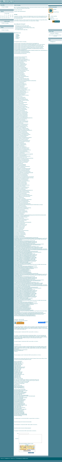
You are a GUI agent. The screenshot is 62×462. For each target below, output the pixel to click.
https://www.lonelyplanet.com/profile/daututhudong (22, 140)
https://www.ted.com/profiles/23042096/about (21, 135)
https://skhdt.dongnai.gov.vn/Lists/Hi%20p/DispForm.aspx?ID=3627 (24, 258)
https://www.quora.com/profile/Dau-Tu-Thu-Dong (21, 141)
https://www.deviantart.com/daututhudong (20, 113)
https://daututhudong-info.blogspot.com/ (20, 84)
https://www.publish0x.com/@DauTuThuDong (21, 95)
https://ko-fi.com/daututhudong (19, 77)
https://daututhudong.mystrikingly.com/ (20, 83)
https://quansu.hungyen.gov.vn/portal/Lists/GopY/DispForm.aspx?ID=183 (25, 254)
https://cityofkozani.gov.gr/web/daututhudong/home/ (22, 309)
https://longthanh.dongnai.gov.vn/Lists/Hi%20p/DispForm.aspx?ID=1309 (25, 260)
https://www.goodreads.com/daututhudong (20, 132)
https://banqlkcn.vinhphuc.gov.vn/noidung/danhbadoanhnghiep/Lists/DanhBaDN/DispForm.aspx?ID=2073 (30, 238)
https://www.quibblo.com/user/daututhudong (21, 202)
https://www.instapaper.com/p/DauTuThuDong (21, 100)
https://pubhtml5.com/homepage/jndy (20, 164)
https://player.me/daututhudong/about (20, 165)
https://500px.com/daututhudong (19, 145)
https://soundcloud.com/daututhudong (20, 108)
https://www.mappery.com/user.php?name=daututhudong (23, 195)
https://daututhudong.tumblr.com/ (19, 73)
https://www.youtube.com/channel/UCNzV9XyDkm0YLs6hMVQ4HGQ (25, 80)
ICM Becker (18, 37)
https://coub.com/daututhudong (19, 82)
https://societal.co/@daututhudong (19, 63)
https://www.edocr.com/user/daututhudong (20, 116)
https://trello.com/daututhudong (19, 142)
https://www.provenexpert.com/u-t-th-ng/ (20, 157)
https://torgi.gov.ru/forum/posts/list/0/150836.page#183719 (23, 262)
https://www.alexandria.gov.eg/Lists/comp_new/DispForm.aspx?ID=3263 (25, 242)
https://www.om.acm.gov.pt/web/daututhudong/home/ (22, 270)
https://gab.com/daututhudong (19, 72)
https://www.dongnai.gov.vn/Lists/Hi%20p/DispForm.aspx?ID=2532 (24, 243)
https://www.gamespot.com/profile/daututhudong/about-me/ (23, 190)
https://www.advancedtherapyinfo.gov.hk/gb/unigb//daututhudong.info (25, 315)
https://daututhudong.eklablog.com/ (19, 94)
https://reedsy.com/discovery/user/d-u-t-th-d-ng (21, 70)
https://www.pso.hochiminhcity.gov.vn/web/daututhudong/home (24, 268)
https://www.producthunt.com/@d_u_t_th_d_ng (21, 107)
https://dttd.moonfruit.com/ (18, 96)
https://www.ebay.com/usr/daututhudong (20, 131)
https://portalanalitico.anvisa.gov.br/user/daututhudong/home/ (23, 310)
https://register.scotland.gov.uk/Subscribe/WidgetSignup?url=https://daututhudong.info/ (27, 252)
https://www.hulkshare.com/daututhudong (20, 111)
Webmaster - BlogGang (54, 33)
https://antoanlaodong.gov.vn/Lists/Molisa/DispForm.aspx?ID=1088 (24, 259)
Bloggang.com (53, 41)
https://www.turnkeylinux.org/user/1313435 (21, 162)
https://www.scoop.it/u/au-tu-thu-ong (19, 105)
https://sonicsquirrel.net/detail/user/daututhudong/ (22, 166)
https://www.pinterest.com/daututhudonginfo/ (21, 112)
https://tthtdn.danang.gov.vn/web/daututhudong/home (22, 271)
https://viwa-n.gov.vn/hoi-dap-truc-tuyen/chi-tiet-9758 (22, 263)
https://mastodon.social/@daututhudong (20, 64)
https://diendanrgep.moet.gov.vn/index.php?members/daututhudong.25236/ (26, 251)
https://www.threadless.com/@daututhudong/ (21, 128)
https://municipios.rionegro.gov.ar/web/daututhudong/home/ (23, 266)
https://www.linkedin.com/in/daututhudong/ (20, 69)
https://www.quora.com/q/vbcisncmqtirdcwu (21, 68)
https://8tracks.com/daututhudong (19, 110)
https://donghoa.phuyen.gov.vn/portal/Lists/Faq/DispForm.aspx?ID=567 (25, 255)
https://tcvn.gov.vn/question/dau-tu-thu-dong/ (21, 297)
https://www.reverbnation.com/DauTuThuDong (21, 138)
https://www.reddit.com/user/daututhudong (20, 104)
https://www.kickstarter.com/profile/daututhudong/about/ (23, 137)
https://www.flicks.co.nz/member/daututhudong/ (21, 187)
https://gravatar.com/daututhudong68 (20, 143)
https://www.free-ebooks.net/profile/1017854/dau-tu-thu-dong (23, 177)
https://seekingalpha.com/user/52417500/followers (22, 169)
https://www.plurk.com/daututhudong (20, 71)
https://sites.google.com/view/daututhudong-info (21, 51)
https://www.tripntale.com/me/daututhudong (21, 179)
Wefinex (17, 34)
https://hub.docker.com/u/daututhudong (20, 193)
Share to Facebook (42, 322)
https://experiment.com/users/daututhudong (21, 175)
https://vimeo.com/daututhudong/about (20, 81)
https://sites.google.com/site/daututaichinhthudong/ (22, 52)
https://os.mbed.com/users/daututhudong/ (20, 174)
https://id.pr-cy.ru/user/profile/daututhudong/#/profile (22, 156)
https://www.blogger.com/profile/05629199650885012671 (23, 130)
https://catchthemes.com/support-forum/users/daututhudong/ (23, 158)
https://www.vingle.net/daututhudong (20, 75)
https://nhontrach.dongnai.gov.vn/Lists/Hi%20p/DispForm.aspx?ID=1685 (25, 241)
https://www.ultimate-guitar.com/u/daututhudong (21, 79)
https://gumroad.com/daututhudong (19, 97)
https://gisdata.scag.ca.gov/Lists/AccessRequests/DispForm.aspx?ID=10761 (26, 237)
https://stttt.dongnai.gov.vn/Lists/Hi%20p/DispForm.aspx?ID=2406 (24, 256)
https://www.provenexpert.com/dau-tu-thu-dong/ (21, 129)
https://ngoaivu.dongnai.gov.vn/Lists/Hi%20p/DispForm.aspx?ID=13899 (25, 293)
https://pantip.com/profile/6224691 (19, 236)
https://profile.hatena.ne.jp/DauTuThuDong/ (21, 139)
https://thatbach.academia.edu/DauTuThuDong (21, 191)
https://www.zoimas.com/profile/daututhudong (21, 76)
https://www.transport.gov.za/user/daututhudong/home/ (22, 272)
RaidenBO (18, 35)
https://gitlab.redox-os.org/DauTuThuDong (20, 188)
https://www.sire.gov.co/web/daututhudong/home (21, 269)
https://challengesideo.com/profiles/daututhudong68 (22, 168)
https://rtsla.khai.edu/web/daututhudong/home (21, 306)
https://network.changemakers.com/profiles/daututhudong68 (23, 172)
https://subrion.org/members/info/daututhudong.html (22, 203)
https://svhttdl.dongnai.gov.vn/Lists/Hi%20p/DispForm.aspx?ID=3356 (25, 261)
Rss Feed (51, 17)
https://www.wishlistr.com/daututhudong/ (20, 102)
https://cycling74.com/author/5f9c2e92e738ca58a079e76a (23, 117)
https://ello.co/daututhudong (18, 101)
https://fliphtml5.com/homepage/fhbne (20, 127)
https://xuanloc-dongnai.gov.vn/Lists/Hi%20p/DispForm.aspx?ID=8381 (25, 257)
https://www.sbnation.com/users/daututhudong (21, 148)
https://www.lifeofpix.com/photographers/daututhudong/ (22, 199)
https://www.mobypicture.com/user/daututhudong (22, 192)
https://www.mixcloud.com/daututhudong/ (20, 109)
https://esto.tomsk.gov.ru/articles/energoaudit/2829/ (22, 250)
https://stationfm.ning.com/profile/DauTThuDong (21, 147)
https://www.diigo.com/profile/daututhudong (21, 99)
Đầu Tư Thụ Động (5, 23)
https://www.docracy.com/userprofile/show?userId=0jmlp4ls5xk (24, 176)
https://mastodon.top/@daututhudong (20, 65)
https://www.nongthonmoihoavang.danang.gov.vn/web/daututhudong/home (26, 267)
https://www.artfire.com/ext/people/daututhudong (21, 170)
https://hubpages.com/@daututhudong (20, 144)
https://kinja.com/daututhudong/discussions (21, 115)
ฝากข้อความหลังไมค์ (53, 16)
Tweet (47, 322)
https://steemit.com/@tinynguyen (19, 86)
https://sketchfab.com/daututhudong (19, 189)
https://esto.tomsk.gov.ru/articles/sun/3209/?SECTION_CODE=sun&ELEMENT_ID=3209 (28, 248)
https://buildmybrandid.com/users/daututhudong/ (21, 194)
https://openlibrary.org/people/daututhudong (21, 126)
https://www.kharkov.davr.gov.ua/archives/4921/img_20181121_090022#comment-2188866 (28, 247)
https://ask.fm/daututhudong (18, 163)
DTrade (17, 38)
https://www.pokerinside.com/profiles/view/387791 (22, 201)
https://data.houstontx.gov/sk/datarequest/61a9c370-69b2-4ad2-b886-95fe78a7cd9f (27, 244)
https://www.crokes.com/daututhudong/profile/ (21, 200)
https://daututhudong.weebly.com (19, 85)
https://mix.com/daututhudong (19, 103)
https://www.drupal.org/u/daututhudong (20, 136)
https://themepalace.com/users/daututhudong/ (21, 159)
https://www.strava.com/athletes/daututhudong (21, 133)
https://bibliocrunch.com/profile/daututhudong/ (21, 178)
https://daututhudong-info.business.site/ (20, 53)
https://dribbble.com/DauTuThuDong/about (21, 114)
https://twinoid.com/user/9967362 (19, 74)
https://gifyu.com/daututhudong (19, 197)
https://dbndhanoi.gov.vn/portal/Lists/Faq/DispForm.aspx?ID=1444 (24, 253)
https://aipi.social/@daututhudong (19, 66)
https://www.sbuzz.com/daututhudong (20, 67)
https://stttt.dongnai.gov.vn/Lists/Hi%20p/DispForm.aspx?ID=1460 (24, 240)
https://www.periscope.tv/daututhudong (20, 146)
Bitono (17, 36)
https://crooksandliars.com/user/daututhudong (21, 173)
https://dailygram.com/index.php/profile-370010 (21, 78)
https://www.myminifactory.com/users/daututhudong (22, 171)
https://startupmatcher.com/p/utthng (19, 198)
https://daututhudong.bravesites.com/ (20, 98)
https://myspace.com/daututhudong (19, 167)
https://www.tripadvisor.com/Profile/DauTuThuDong (22, 134)
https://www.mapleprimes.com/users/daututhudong (22, 196)
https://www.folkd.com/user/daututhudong (20, 106)
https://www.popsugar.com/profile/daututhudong (21, 160)
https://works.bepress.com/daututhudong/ (20, 125)
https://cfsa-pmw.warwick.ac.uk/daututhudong (21, 161)
